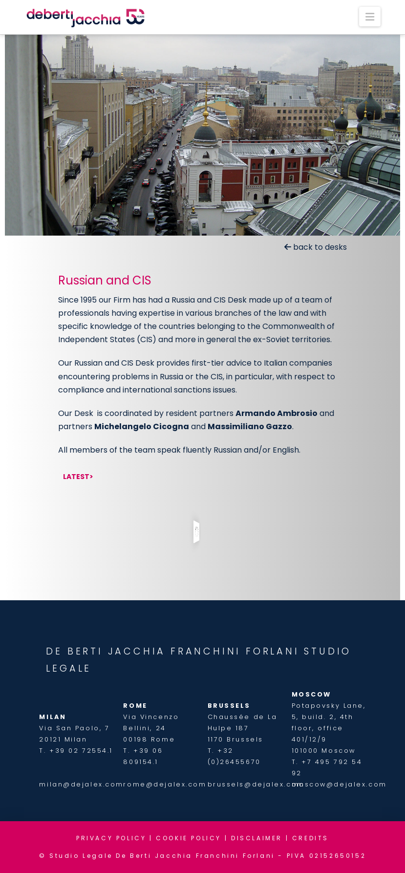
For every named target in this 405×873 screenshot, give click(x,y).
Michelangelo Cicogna (141, 426)
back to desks (315, 247)
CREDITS (310, 838)
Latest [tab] (76, 476)
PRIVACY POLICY (111, 838)
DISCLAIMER (256, 838)
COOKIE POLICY (188, 838)
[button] (370, 16)
